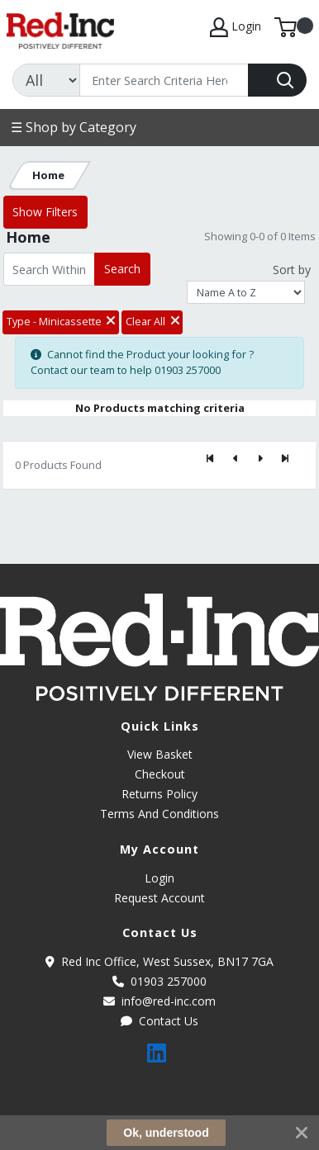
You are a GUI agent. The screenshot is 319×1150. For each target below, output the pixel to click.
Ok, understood (165, 1132)
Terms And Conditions (159, 813)
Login (159, 878)
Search (122, 269)
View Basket (160, 754)
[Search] (164, 80)
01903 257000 (159, 981)
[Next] (260, 458)
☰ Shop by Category (73, 127)
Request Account (159, 898)
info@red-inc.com (159, 1001)
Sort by (292, 269)
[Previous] (235, 458)
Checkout (160, 774)
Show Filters (45, 212)
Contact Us (159, 1021)
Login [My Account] (235, 27)
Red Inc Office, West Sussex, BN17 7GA (159, 961)
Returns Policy (159, 794)
